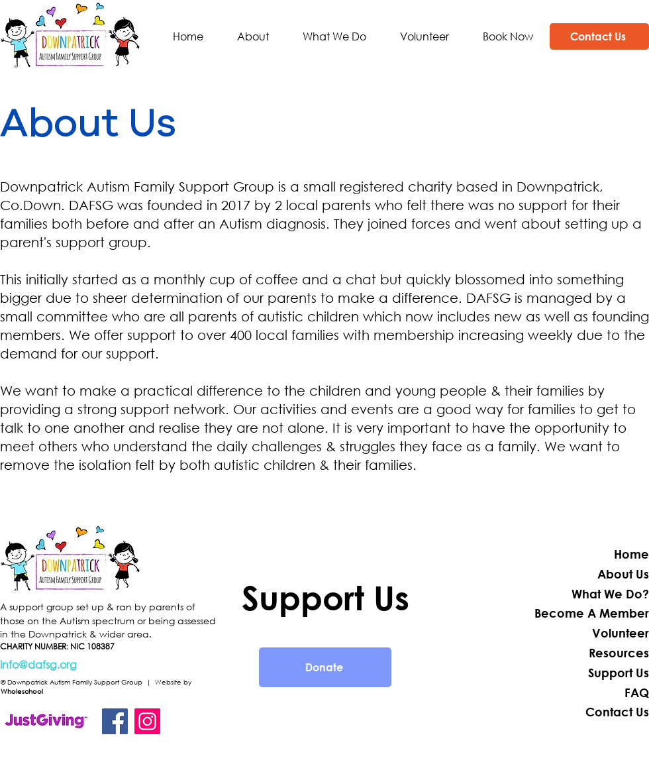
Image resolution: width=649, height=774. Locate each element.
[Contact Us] (599, 36)
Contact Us (617, 711)
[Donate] (325, 667)
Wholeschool (22, 691)
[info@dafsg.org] (108, 665)
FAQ (636, 692)
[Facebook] (115, 721)
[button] (252, 36)
